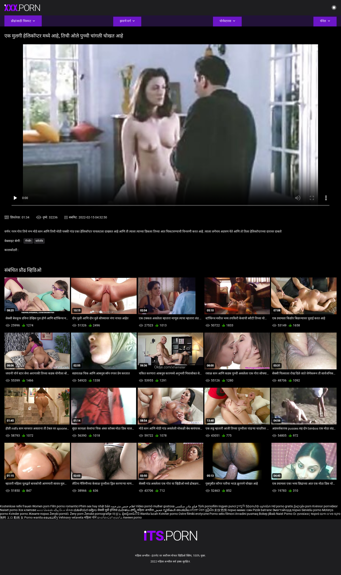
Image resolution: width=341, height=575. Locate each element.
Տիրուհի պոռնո (258, 506)
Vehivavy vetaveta (71, 517)
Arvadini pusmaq (247, 513)
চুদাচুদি (241, 506)
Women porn (41, 506)
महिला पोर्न (90, 517)
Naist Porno (284, 513)
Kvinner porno (169, 513)
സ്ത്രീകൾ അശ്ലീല (176, 510)
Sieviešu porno (311, 510)
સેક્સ (69, 510)
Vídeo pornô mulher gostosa (155, 506)
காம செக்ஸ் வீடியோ (51, 510)
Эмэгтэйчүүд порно (286, 510)
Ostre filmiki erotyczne (194, 513)
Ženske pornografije (98, 513)
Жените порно (39, 513)
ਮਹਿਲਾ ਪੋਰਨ (197, 510)
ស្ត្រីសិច (210, 510)
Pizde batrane (262, 510)
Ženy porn (77, 513)
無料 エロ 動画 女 (12, 517)
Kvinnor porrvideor (325, 506)
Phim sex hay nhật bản (94, 506)
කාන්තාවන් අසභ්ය (110, 517)
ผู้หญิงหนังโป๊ (131, 513)
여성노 (117, 513)
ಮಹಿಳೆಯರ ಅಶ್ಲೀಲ (85, 510)
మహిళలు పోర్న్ (127, 510)
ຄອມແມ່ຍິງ (50, 517)
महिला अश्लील (145, 510)
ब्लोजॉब (39, 240)
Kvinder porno (19, 513)
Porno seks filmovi (221, 513)
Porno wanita (33, 517)
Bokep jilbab (267, 513)
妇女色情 (221, 510)
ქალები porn (303, 506)
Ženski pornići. (60, 513)
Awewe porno (132, 517)
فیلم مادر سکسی (186, 506)
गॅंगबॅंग (28, 240)
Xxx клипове (27, 510)
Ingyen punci (227, 506)
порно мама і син (240, 510)
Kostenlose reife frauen (16, 506)
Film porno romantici (64, 506)
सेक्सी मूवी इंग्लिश (107, 510)
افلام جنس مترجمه (123, 506)
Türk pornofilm (208, 506)
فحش (158, 510)
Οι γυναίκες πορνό (306, 513)
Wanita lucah (149, 513)
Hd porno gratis (282, 506)
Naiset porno (9, 510)
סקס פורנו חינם (330, 513)
